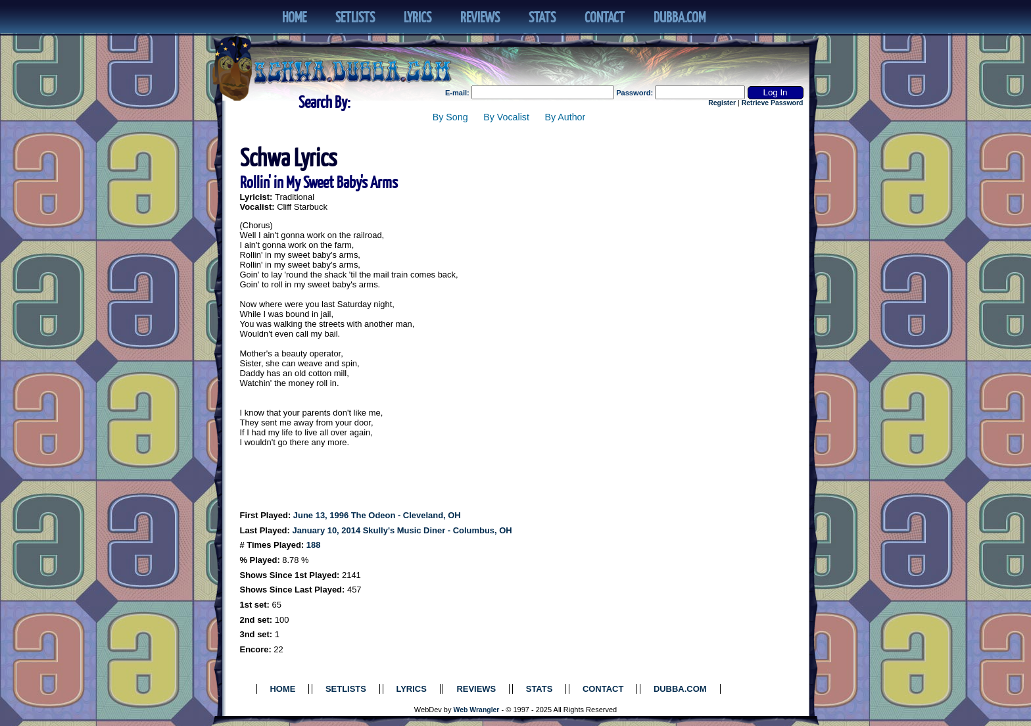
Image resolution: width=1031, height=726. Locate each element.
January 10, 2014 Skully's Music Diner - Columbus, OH (402, 530)
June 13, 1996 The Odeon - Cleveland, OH (377, 515)
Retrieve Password (772, 103)
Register (722, 103)
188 (313, 545)
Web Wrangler (477, 710)
